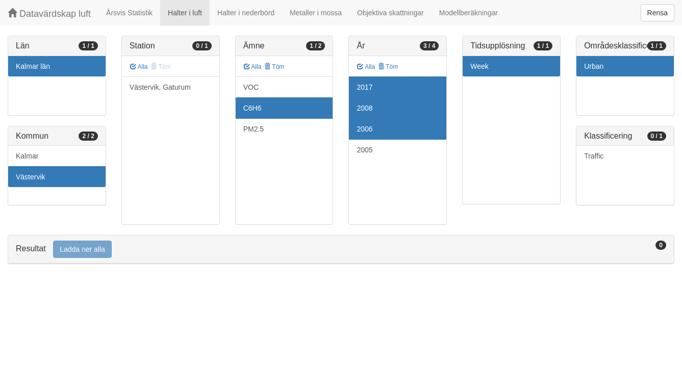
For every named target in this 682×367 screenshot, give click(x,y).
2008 (364, 108)
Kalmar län (33, 66)
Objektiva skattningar (390, 13)
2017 (364, 87)
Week (479, 66)
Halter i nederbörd (245, 13)
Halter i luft (185, 13)
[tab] (341, 249)
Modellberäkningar (468, 13)
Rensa (657, 13)
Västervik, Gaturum (160, 87)
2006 (364, 129)
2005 (364, 150)
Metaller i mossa (316, 13)
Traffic (593, 156)
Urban (593, 66)
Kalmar (27, 156)
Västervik (30, 177)
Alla (139, 66)
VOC (251, 87)
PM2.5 (253, 129)
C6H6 (252, 108)
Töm (274, 66)
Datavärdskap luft (49, 13)
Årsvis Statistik (129, 13)
